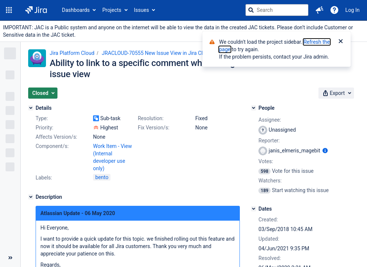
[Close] (340, 42)
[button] (9, 10)
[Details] (30, 108)
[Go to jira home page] (36, 10)
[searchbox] (276, 10)
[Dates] (253, 208)
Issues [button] (141, 10)
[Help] (334, 10)
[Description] (30, 197)
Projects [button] (111, 10)
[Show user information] (325, 151)
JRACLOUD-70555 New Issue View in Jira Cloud (157, 53)
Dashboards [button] (76, 10)
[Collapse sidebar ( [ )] (10, 257)
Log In (352, 10)
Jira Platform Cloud (72, 53)
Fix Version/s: (153, 128)
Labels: (44, 178)
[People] (253, 108)
